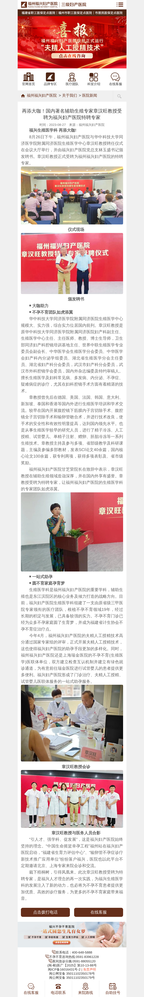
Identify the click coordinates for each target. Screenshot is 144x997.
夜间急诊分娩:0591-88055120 (74, 961)
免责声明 (89, 969)
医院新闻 (89, 95)
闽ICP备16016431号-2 (64, 969)
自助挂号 (112, 989)
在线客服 (98, 912)
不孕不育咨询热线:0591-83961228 (74, 957)
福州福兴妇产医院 (42, 95)
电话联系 (58, 989)
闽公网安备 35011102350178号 (72, 973)
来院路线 (85, 989)
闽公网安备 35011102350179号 (72, 977)
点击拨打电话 (45, 912)
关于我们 (69, 95)
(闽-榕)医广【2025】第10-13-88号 (72, 965)
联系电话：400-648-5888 (74, 952)
